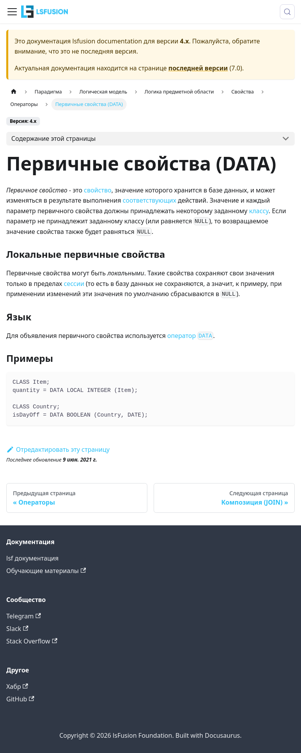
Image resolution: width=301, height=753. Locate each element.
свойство (97, 190)
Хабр (17, 686)
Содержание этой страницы (53, 138)
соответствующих (149, 200)
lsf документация (32, 558)
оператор (190, 335)
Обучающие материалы (46, 570)
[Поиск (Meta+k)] (287, 11)
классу (258, 211)
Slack (17, 628)
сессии (74, 283)
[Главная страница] (13, 92)
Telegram (23, 616)
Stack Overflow (31, 641)
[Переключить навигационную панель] (12, 12)
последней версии (198, 68)
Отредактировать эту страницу (58, 449)
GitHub (20, 699)
